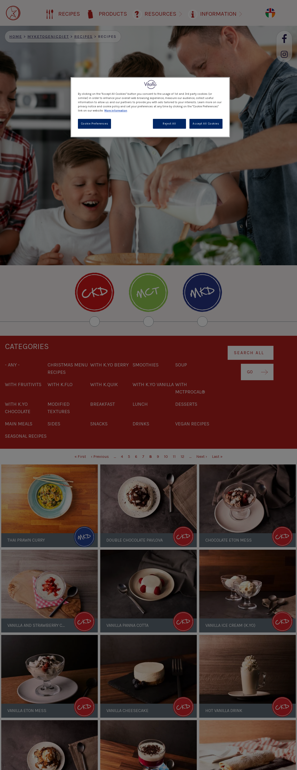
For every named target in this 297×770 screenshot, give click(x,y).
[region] (150, 107)
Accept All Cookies (206, 123)
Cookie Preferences (94, 123)
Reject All (169, 123)
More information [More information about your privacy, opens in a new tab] (115, 110)
